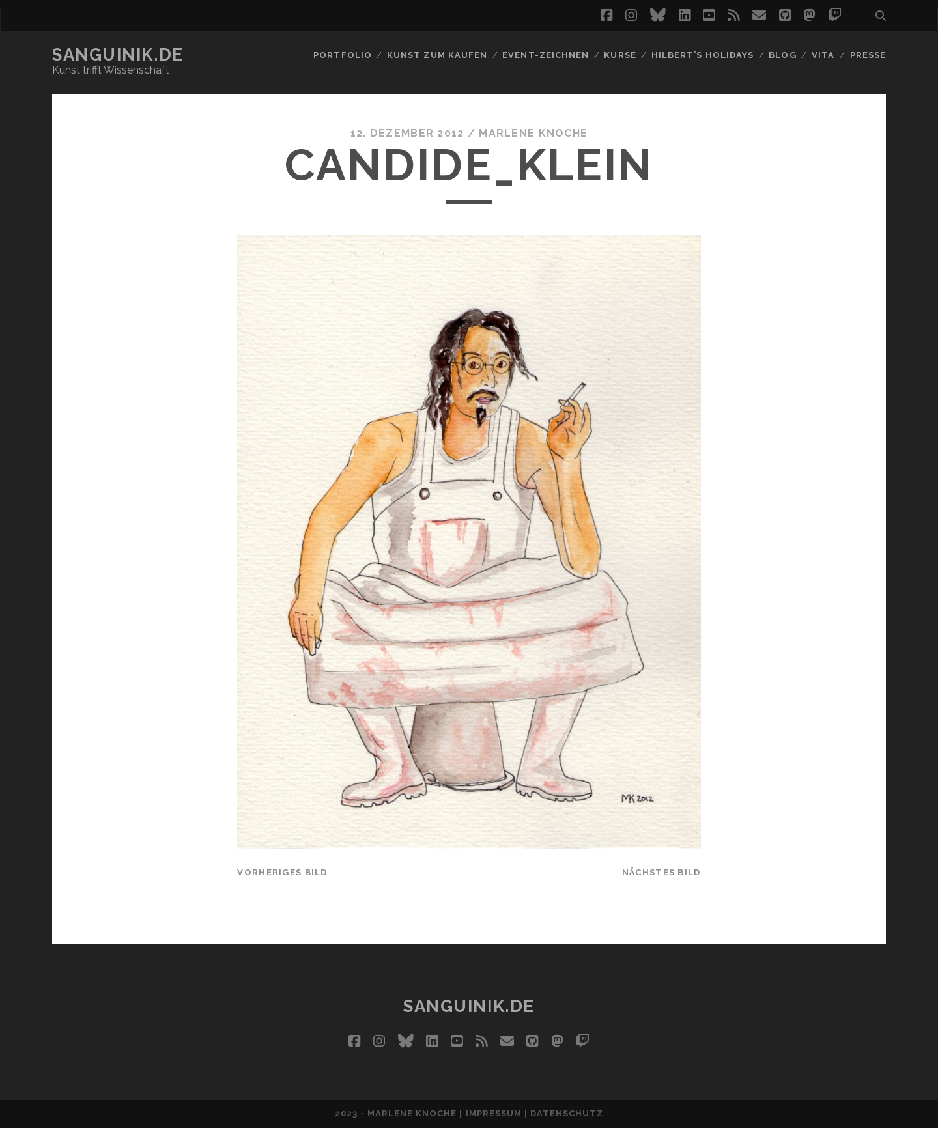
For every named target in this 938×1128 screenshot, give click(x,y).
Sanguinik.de (118, 54)
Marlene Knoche (533, 133)
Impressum (494, 1113)
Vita (823, 55)
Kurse (620, 55)
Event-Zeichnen (545, 55)
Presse (868, 55)
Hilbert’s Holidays (702, 55)
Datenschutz (566, 1113)
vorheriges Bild (282, 872)
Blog (782, 55)
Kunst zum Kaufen (437, 55)
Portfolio (342, 55)
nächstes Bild (661, 872)
